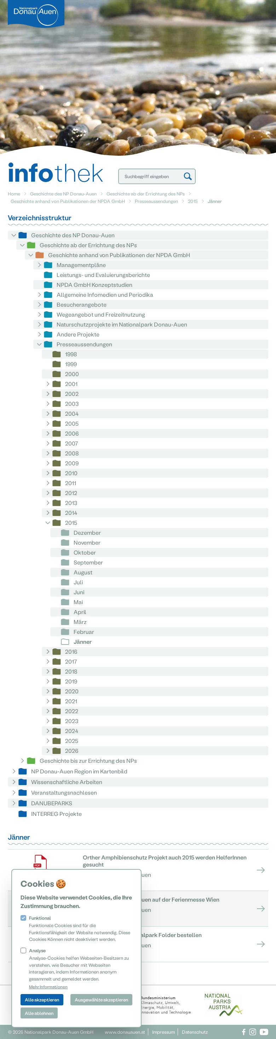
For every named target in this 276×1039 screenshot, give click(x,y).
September (88, 562)
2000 (72, 373)
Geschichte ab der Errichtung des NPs (146, 193)
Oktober (85, 552)
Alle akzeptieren (42, 999)
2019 (71, 681)
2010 (71, 473)
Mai (78, 601)
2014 (71, 512)
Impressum (163, 1031)
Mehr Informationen (48, 986)
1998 (71, 354)
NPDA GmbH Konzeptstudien (94, 284)
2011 (70, 482)
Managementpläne (81, 264)
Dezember (87, 532)
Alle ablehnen (39, 1013)
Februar (84, 631)
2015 (193, 201)
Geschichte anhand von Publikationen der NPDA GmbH (68, 201)
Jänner (83, 641)
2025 (71, 740)
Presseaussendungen (156, 201)
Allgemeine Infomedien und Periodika (105, 294)
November (87, 542)
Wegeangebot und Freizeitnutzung (101, 314)
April (80, 611)
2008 (72, 453)
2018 (71, 671)
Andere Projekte (78, 334)
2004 (72, 413)
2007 (71, 443)
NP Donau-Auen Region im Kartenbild (79, 771)
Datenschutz (195, 1031)
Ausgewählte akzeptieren (101, 999)
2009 (72, 463)
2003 (72, 403)
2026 (71, 750)
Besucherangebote (82, 304)
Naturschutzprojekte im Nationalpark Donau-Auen (122, 324)
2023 (71, 720)
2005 (72, 423)
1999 (71, 363)
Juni (79, 592)
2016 (71, 651)
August (83, 572)
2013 (71, 502)
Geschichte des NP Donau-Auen (63, 193)
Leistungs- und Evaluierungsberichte (103, 274)
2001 (71, 383)
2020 (72, 691)
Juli (78, 582)
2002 (72, 393)
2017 (71, 661)
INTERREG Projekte (56, 813)
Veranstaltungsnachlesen (64, 792)
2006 (72, 433)
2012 (71, 492)
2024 (71, 730)
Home (14, 193)
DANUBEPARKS (51, 803)
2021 (71, 701)
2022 (71, 711)
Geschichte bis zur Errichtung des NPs (88, 760)
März (80, 621)
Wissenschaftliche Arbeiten (66, 781)
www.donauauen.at (125, 1031)
